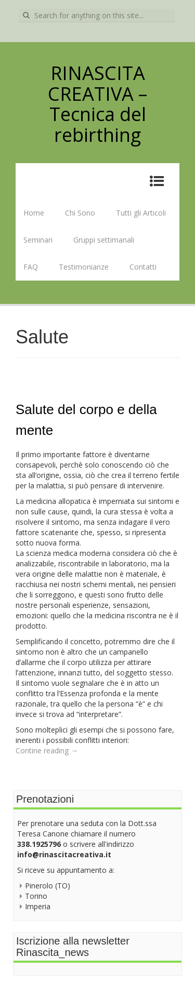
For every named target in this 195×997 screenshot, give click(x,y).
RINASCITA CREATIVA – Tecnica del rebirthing (97, 104)
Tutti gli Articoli (141, 213)
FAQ (30, 267)
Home (33, 213)
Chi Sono (80, 213)
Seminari (38, 240)
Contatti (143, 267)
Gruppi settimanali (103, 240)
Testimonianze (84, 267)
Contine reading (47, 750)
